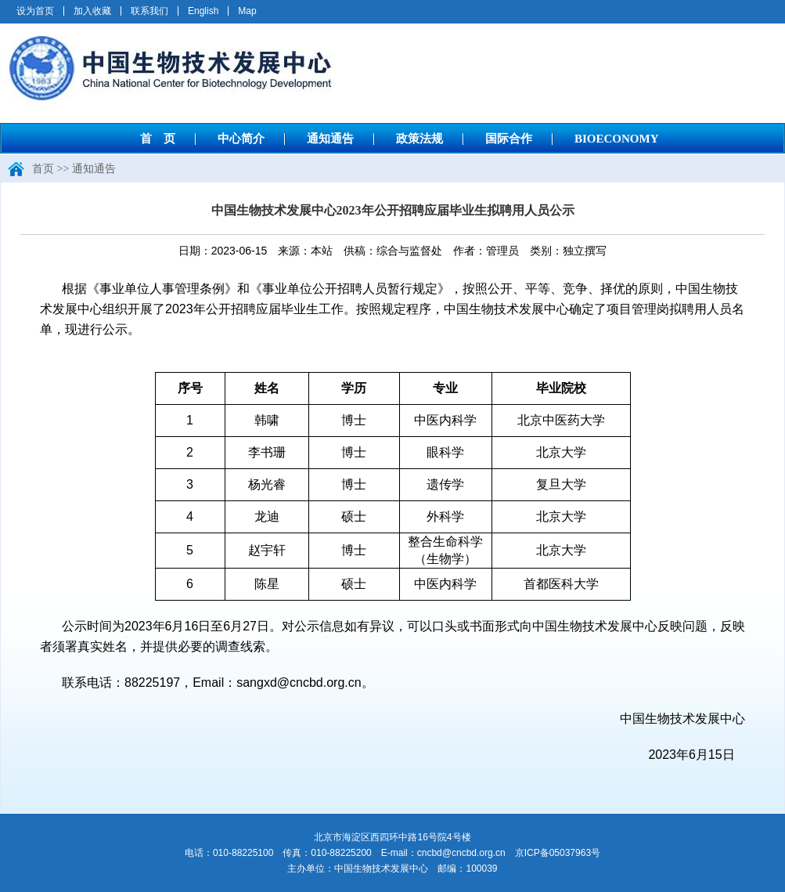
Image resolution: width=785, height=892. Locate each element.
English (203, 10)
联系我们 (149, 10)
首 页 (157, 138)
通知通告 (330, 138)
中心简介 (241, 138)
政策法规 (419, 138)
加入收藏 (92, 10)
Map (247, 10)
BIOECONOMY (616, 138)
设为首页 (35, 10)
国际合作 (508, 138)
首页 (43, 169)
